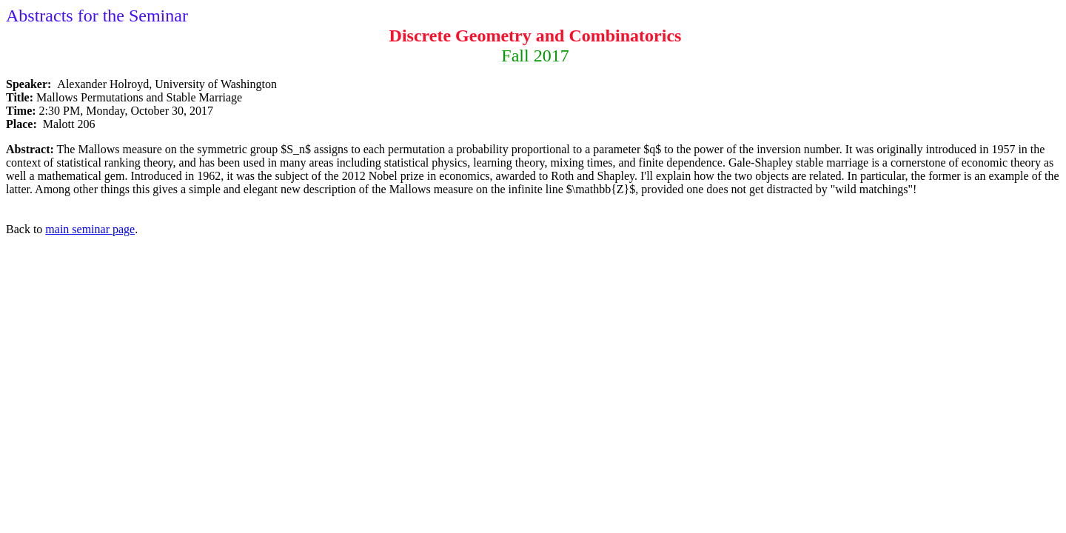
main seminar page (90, 229)
